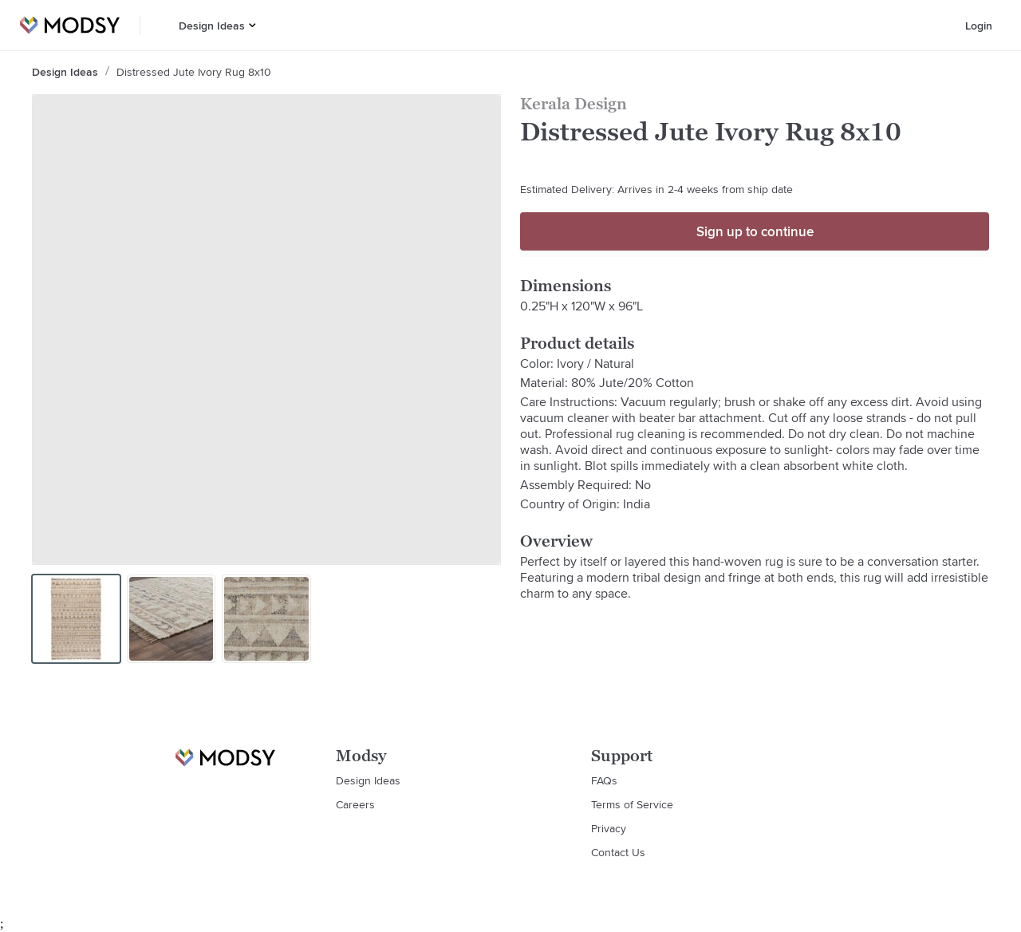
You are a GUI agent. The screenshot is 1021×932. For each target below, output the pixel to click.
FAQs (604, 780)
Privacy (608, 828)
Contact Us (618, 852)
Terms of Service (632, 804)
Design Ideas (212, 26)
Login (978, 26)
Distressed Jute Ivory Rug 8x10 (193, 72)
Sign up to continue (755, 231)
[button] (252, 25)
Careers (355, 804)
